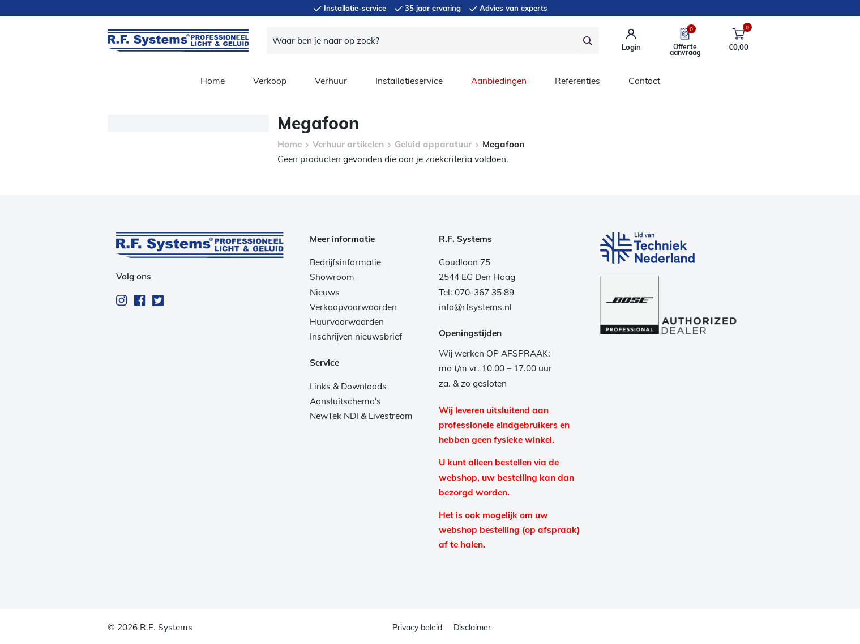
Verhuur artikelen (348, 144)
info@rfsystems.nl (475, 307)
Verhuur (331, 80)
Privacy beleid (417, 627)
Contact (644, 80)
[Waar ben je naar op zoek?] (422, 40)
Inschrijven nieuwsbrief (356, 336)
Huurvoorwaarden (347, 321)
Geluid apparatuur (433, 144)
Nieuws (325, 292)
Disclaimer (472, 627)
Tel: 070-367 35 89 (476, 292)
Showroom (332, 277)
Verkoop (269, 80)
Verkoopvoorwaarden (353, 307)
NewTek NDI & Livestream (361, 415)
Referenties (577, 80)
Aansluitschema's (345, 401)
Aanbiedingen (499, 80)
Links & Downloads (348, 386)
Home (212, 80)
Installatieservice (409, 80)
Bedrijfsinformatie (345, 262)
